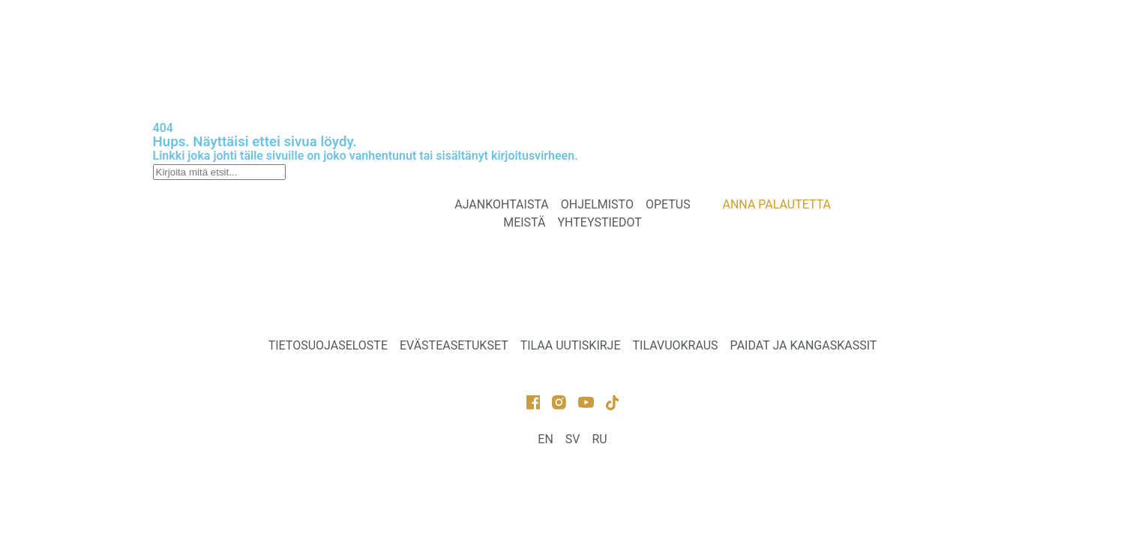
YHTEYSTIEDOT (782, 39)
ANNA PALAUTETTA (350, 74)
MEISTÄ (683, 39)
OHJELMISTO (463, 39)
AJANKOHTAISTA (343, 39)
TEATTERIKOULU (581, 39)
